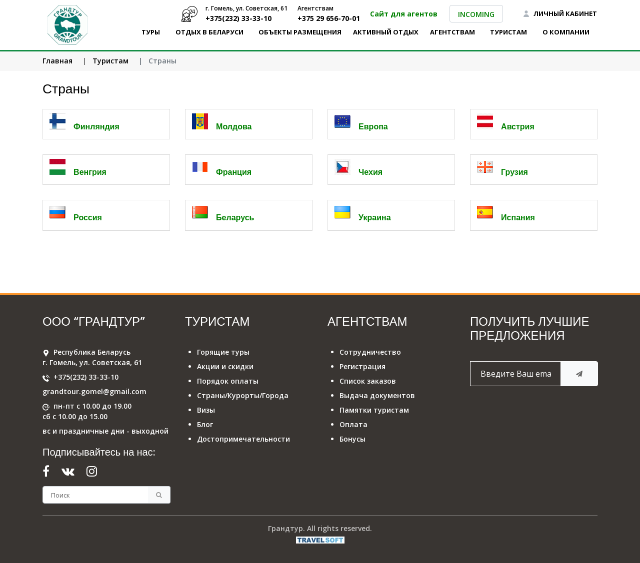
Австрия (517, 126)
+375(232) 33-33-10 (86, 377)
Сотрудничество (370, 352)
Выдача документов (377, 395)
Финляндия (97, 126)
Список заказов (368, 381)
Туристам (110, 60)
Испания (518, 217)
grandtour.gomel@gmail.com (94, 391)
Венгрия (90, 172)
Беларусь (235, 217)
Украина (374, 217)
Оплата (354, 424)
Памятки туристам (374, 410)
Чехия (370, 172)
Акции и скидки (225, 366)
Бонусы (353, 439)
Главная (57, 60)
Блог (205, 424)
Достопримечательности (243, 439)
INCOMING (476, 14)
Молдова (234, 126)
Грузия (514, 172)
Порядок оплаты (227, 381)
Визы (206, 410)
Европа (373, 126)
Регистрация (363, 366)
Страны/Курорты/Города (242, 395)
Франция (234, 172)
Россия (88, 217)
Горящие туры (223, 352)
